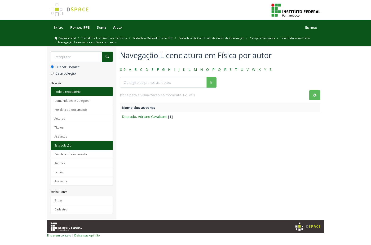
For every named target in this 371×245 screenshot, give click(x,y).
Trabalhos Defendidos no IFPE (152, 38)
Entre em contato (59, 235)
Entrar (58, 200)
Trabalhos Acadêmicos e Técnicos (104, 38)
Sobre (101, 27)
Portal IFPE (80, 27)
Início (58, 27)
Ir (211, 82)
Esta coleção (63, 73)
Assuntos (60, 136)
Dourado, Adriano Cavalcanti (144, 116)
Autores (59, 118)
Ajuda (117, 27)
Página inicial (67, 38)
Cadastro (60, 209)
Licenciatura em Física (295, 38)
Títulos (59, 127)
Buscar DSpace (65, 66)
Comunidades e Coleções (71, 100)
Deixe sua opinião (87, 235)
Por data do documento (70, 109)
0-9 (123, 69)
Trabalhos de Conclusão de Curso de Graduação (211, 38)
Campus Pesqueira (262, 38)
